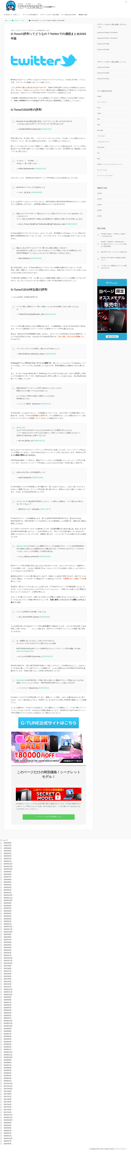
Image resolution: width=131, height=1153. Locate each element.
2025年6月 (8, 848)
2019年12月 (8, 1021)
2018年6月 (8, 1068)
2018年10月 (8, 1057)
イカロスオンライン (103, 142)
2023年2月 (8, 921)
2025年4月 (8, 853)
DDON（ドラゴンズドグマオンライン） (110, 164)
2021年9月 (8, 966)
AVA (98, 119)
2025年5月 (8, 851)
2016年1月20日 (45, 556)
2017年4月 (8, 1104)
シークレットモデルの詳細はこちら (49, 817)
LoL (98, 153)
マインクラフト (102, 102)
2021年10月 (8, 963)
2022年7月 (8, 940)
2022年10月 (8, 932)
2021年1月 (8, 987)
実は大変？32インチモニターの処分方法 (114, 252)
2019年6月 (8, 1036)
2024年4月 (8, 885)
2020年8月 (8, 1000)
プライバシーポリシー (121, 1149)
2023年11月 (8, 898)
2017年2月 (8, 1110)
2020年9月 (8, 997)
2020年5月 (8, 1008)
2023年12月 (8, 895)
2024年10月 (8, 869)
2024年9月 (8, 872)
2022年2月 (8, 953)
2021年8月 (8, 968)
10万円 (99, 193)
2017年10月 (8, 1089)
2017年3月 (8, 1107)
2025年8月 (8, 843)
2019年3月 (8, 1044)
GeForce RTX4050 (103, 67)
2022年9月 (8, 934)
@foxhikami (20, 680)
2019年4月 (8, 1042)
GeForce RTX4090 (103, 49)
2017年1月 (8, 1112)
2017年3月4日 (44, 688)
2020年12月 (8, 989)
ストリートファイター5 (104, 175)
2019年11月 (8, 1023)
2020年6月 (8, 1005)
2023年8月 (8, 906)
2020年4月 (8, 1010)
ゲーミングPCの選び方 (30, 14)
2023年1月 (8, 924)
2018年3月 (8, 1075)
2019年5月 (8, 1039)
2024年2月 (8, 890)
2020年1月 (8, 1018)
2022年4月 (8, 947)
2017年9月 (8, 1091)
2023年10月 (8, 900)
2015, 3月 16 (46, 509)
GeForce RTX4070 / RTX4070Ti (107, 38)
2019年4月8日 (37, 192)
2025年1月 (8, 861)
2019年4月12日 (40, 168)
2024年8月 (8, 874)
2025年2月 (8, 858)
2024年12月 (8, 864)
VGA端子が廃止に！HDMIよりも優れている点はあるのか (113, 235)
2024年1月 (8, 893)
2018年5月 (8, 1070)
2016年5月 (8, 1125)
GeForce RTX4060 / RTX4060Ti (107, 32)
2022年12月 (8, 926)
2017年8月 (8, 1094)
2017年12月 (8, 1083)
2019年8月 (8, 1031)
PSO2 (99, 113)
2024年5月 (8, 882)
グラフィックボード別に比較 (49, 14)
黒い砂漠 (100, 130)
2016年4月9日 (45, 617)
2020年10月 (8, 994)
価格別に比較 (83, 14)
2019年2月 (8, 1047)
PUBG (99, 96)
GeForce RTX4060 (103, 73)
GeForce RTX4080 (103, 44)
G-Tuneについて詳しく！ (12, 14)
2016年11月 (8, 1117)
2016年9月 (8, 1123)
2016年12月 (8, 1115)
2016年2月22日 (50, 314)
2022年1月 (8, 955)
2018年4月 (8, 1073)
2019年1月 (8, 1049)
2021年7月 (8, 971)
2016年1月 (8, 1136)
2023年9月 (8, 903)
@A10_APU (20, 427)
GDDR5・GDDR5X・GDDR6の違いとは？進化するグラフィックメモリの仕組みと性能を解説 (114, 244)
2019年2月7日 (46, 129)
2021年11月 (8, 960)
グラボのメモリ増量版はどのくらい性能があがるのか (114, 267)
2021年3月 (8, 981)
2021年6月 (8, 974)
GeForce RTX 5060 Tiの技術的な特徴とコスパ (113, 259)
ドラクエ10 (101, 136)
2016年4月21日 (39, 441)
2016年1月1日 (46, 404)
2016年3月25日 (50, 354)
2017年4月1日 (47, 656)
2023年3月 (8, 919)
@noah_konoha (22, 501)
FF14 (99, 107)
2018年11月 (8, 1055)
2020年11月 (8, 992)
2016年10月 (8, 1120)
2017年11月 (8, 1086)
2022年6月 (8, 942)
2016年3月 (8, 1130)
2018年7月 (8, 1065)
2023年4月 (8, 916)
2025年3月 (8, 856)
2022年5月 (8, 945)
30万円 (99, 216)
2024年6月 (8, 879)
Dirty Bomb (100, 147)
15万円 (99, 199)
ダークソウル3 (102, 170)
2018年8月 (8, 1062)
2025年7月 (8, 845)
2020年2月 (8, 1015)
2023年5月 (8, 913)
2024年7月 (8, 877)
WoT (98, 124)
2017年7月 (8, 1096)
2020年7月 (8, 1002)
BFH (98, 158)
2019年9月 (8, 1028)
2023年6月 (8, 911)
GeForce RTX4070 (103, 78)
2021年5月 (8, 976)
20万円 (99, 205)
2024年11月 (8, 866)
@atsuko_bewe (22, 546)
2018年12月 (8, 1052)
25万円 (99, 210)
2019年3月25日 (71, 224)
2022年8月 (8, 937)
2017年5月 (8, 1102)
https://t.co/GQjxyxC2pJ (25, 651)
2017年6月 (8, 1099)
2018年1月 (8, 1081)
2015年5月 (8, 1144)
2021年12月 (8, 958)
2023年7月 (8, 908)
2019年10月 (8, 1026)
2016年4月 (8, 1128)
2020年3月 (8, 1013)
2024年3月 (8, 887)
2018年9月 (8, 1060)
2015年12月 (8, 1138)
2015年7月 (8, 1141)
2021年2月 (8, 984)
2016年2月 (8, 1133)
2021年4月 (8, 979)
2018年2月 (8, 1078)
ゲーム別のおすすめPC (68, 14)
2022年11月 (8, 929)
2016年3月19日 (37, 477)
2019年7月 (8, 1034)
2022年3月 (8, 950)
